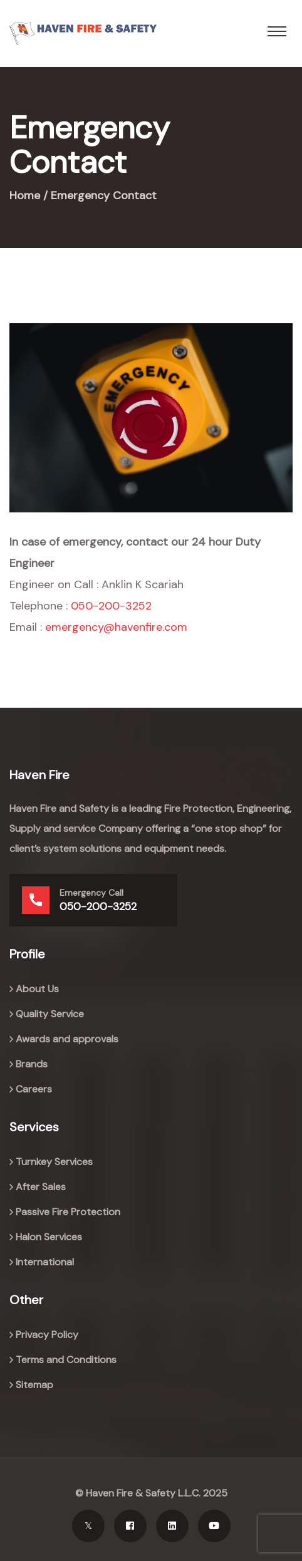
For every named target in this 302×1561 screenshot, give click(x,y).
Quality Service (50, 1013)
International (45, 1261)
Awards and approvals (67, 1038)
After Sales (41, 1186)
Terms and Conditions (66, 1359)
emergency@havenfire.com (116, 627)
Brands (32, 1064)
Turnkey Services (54, 1161)
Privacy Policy (47, 1334)
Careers (34, 1089)
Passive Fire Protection (68, 1211)
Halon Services (49, 1236)
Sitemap (34, 1384)
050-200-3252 (111, 605)
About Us (37, 988)
